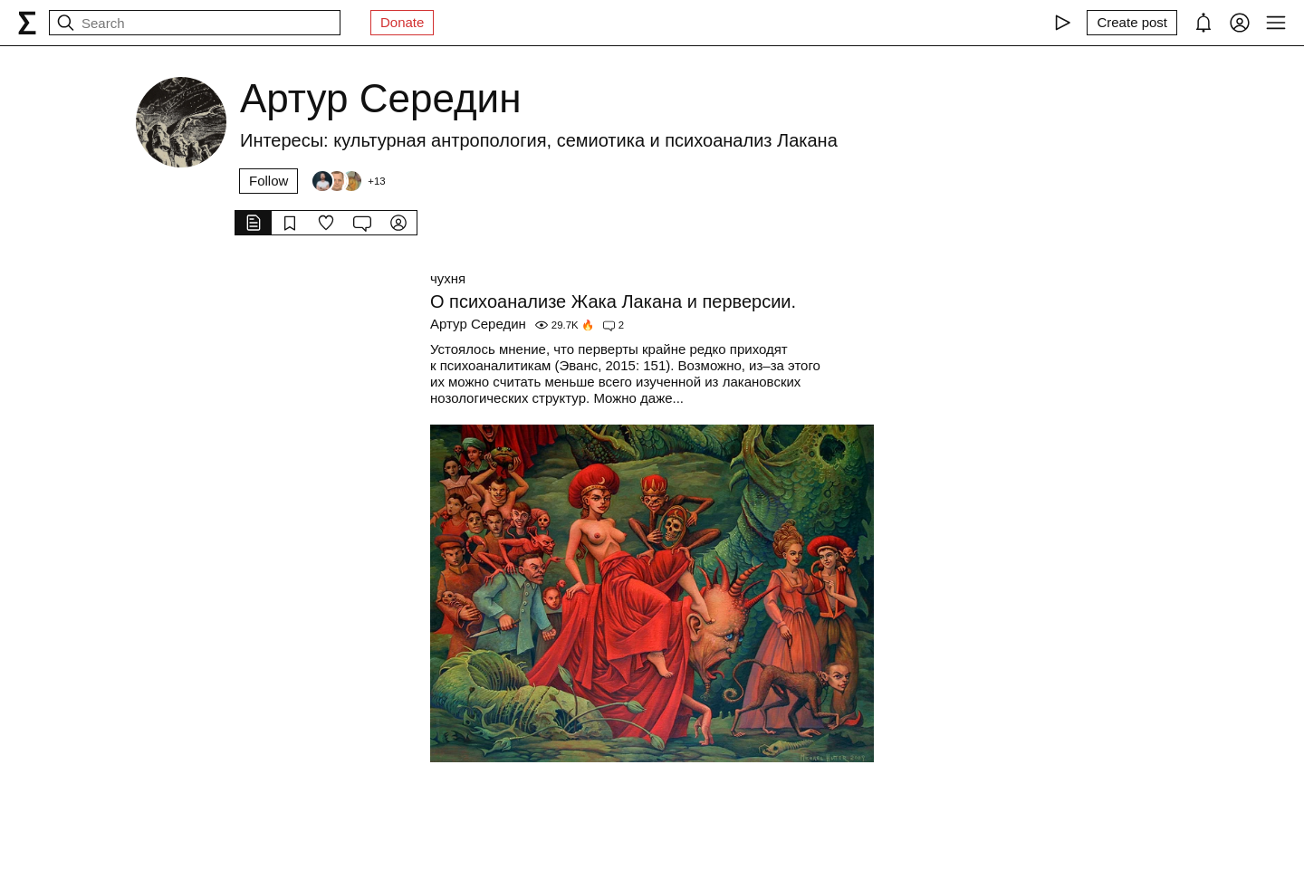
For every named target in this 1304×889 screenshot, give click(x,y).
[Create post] (1132, 22)
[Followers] (348, 181)
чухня (447, 278)
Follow (268, 180)
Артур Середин (478, 323)
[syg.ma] (27, 22)
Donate (402, 22)
